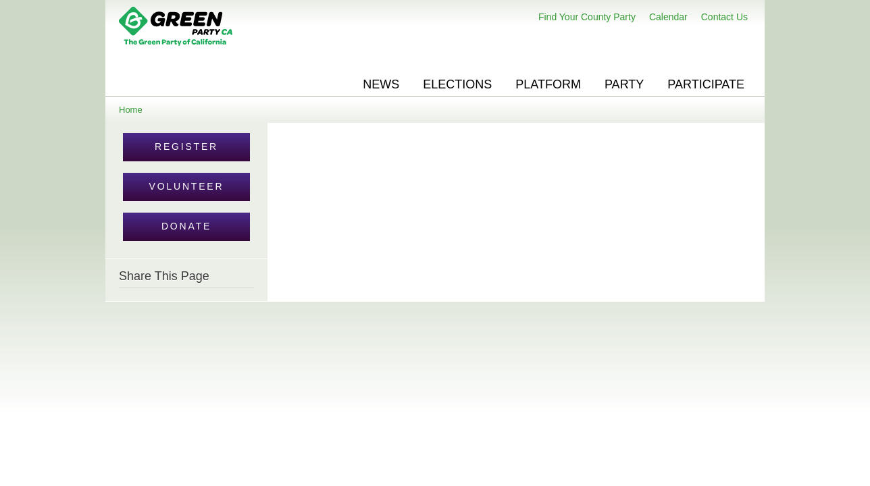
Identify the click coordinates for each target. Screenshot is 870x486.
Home (131, 110)
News (381, 84)
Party (624, 84)
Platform (548, 84)
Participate (705, 84)
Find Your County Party (587, 16)
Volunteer (186, 186)
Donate (186, 226)
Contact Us (724, 16)
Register (186, 146)
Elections (457, 84)
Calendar (668, 16)
